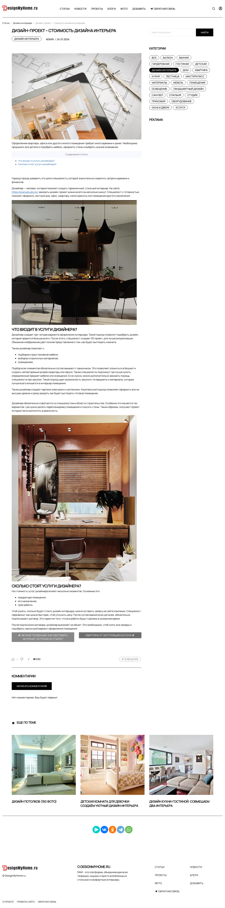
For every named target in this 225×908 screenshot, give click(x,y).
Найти (204, 32)
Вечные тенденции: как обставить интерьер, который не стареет (43, 637)
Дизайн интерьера (26, 39)
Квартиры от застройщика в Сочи (110, 635)
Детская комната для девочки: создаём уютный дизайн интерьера (109, 804)
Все (154, 57)
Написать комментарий (32, 686)
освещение (131, 659)
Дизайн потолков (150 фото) (34, 802)
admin (50, 39)
